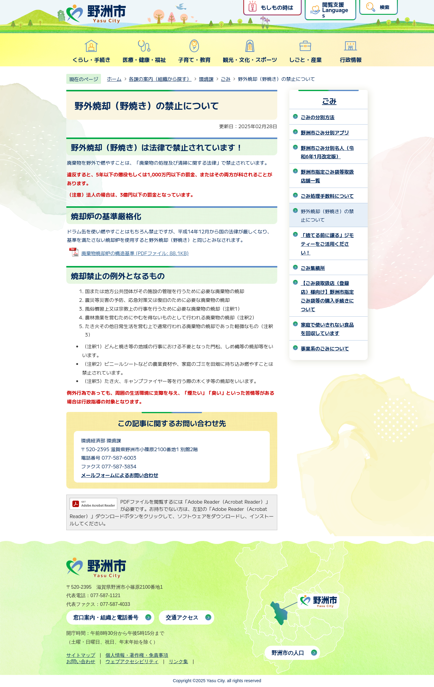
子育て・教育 (194, 51)
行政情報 (351, 51)
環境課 (206, 78)
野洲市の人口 (288, 653)
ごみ (226, 78)
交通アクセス (182, 618)
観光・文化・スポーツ (250, 51)
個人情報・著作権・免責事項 (136, 655)
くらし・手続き (91, 51)
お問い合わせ (80, 661)
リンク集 (178, 661)
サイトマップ (80, 655)
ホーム (114, 78)
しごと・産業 (305, 51)
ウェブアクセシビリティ (132, 661)
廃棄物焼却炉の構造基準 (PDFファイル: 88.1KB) (135, 253)
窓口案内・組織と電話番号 (105, 618)
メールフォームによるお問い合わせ (119, 475)
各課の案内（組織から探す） (160, 78)
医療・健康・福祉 (144, 51)
